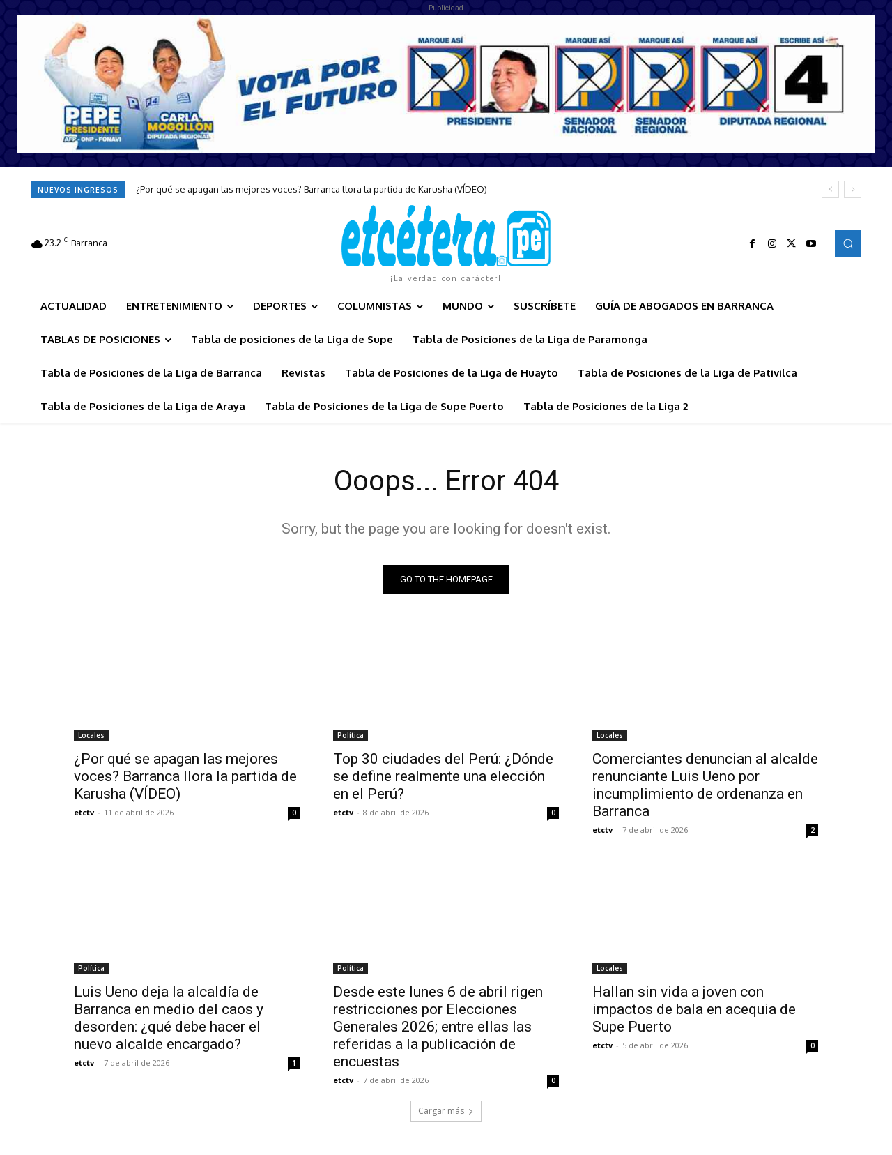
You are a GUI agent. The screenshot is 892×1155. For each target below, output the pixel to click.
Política (350, 735)
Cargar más (446, 1111)
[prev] (830, 189)
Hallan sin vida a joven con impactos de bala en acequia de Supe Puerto (694, 1009)
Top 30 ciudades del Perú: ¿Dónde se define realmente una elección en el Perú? (443, 776)
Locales (91, 735)
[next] (852, 189)
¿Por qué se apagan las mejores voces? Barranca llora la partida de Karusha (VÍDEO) (311, 189)
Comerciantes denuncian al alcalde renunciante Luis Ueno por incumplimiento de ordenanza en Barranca (705, 785)
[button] (848, 243)
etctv (84, 812)
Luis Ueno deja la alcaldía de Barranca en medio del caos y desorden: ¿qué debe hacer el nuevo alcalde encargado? (168, 1017)
